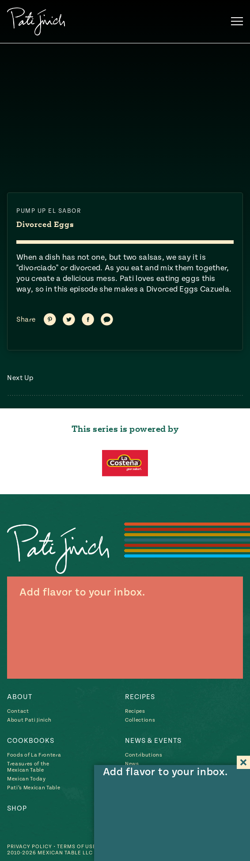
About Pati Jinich (29, 720)
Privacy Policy (29, 846)
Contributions (144, 755)
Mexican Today (26, 779)
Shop (17, 808)
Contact (18, 711)
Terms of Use (77, 846)
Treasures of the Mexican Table (28, 767)
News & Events (153, 741)
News (132, 764)
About (19, 697)
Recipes (140, 697)
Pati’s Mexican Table (33, 788)
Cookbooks (30, 741)
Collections (140, 720)
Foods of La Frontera (34, 755)
